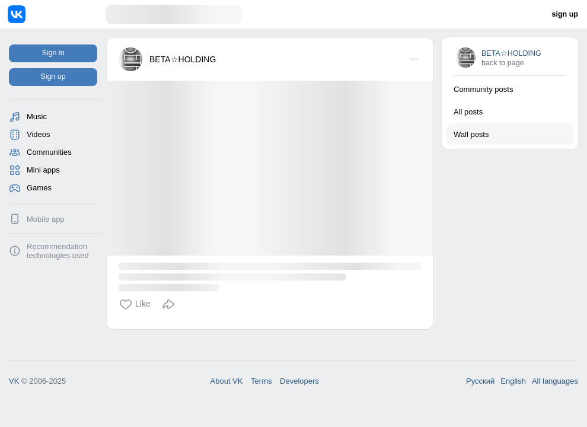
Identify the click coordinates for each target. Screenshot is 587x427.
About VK (226, 381)
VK (14, 381)
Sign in (53, 53)
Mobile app (46, 219)
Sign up (52, 76)
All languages (555, 381)
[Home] (57, 14)
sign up (565, 14)
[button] (138, 304)
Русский (480, 381)
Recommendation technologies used (58, 251)
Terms (261, 381)
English (513, 381)
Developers (299, 381)
